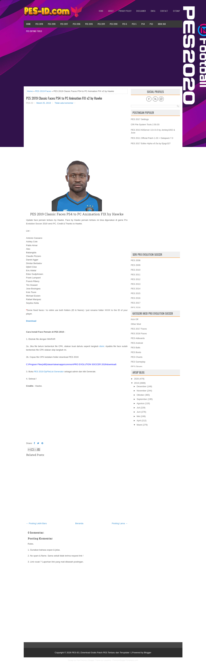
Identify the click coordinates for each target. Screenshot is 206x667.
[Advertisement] (103, 60)
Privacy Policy (125, 10)
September (142, 399)
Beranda (79, 523)
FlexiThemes (82, 660)
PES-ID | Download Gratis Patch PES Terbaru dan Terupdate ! (101, 652)
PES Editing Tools (34, 31)
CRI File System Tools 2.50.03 (145, 124)
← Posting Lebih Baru (36, 523)
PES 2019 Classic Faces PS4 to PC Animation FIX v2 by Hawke (64, 98)
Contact (164, 10)
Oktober (140, 395)
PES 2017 (64, 24)
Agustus (140, 403)
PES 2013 (89, 24)
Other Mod (136, 324)
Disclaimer (141, 10)
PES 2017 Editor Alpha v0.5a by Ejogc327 (151, 143)
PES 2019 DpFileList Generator (49, 371)
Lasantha (107, 660)
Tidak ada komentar (64, 103)
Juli (138, 407)
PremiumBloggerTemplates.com (125, 660)
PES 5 (134, 24)
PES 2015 (136, 293)
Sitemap (176, 10)
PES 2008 (136, 260)
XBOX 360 (162, 24)
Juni (139, 412)
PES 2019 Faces (43, 91)
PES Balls (135, 347)
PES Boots (136, 352)
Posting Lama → (119, 523)
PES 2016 (76, 24)
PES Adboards (138, 338)
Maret (139, 425)
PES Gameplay (138, 362)
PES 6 (124, 24)
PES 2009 (136, 265)
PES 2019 (39, 24)
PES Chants (137, 357)
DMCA (153, 10)
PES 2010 (113, 24)
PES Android (137, 343)
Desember (141, 386)
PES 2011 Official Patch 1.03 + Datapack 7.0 (152, 138)
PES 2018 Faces (139, 333)
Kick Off (134, 319)
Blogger (147, 652)
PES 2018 (51, 24)
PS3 (151, 24)
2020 (136, 379)
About (111, 10)
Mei (138, 416)
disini (101, 346)
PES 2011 (101, 24)
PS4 (143, 24)
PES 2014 (136, 288)
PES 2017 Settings (140, 119)
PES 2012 (136, 279)
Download (31, 321)
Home (101, 10)
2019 (136, 383)
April (139, 420)
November (141, 390)
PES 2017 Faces (139, 329)
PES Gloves (136, 366)
